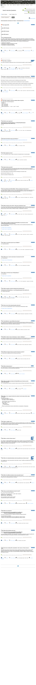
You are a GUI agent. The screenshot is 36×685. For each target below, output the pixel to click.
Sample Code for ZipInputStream (7, 312)
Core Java (32, 24)
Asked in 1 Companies (30, 510)
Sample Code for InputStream (6, 279)
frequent (21, 69)
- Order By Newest (26, 20)
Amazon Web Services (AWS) (32, 444)
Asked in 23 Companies (12, 69)
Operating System (32, 61)
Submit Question (32, 18)
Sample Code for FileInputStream (7, 263)
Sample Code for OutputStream (7, 231)
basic (33, 50)
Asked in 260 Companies (27, 50)
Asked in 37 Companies (25, 113)
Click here (25, 11)
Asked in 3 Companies (5, 92)
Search (13, 17)
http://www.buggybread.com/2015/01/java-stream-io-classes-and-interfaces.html (14, 141)
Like (3, 50)
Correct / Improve (13, 50)
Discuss (7, 50)
